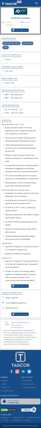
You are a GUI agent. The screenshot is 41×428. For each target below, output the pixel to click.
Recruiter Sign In (7, 391)
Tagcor (5, 387)
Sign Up (4, 380)
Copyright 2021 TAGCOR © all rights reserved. (20, 425)
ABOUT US (5, 417)
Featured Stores (27, 384)
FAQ (4, 420)
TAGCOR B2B (26, 380)
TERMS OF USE (16, 417)
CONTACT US (15, 420)
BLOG (26, 420)
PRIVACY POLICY (32, 417)
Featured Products (28, 387)
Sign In (4, 384)
